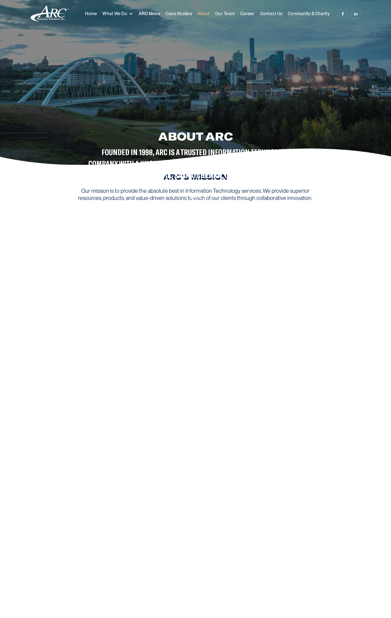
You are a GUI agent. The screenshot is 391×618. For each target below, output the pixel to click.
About (204, 13)
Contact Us (271, 13)
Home (91, 13)
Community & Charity (309, 13)
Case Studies (179, 13)
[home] (50, 14)
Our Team (225, 13)
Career (247, 13)
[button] (118, 13)
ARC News (149, 13)
